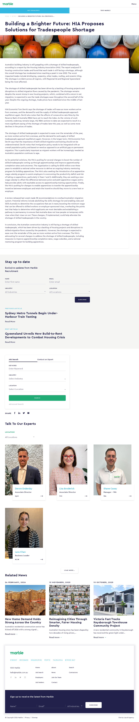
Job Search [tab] (13, 359)
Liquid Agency (129, 718)
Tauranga (58, 660)
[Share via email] (28, 413)
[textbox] (37, 378)
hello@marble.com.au (19, 672)
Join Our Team (56, 677)
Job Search (39, 672)
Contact (54, 682)
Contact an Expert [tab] (45, 359)
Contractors (73, 672)
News (14, 16)
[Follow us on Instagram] (25, 677)
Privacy (27, 718)
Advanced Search (16, 404)
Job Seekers (39, 682)
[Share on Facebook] (14, 413)
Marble (20, 718)
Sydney (13, 660)
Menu (134, 4)
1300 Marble (15, 668)
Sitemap (35, 718)
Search (71, 668)
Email (51, 279)
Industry (12, 375)
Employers (39, 677)
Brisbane (24, 660)
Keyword (13, 365)
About (54, 668)
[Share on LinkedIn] (19, 413)
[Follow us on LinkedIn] (16, 677)
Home (7, 16)
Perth (47, 660)
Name (7, 279)
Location (13, 385)
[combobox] (25, 291)
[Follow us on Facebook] (11, 677)
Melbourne (36, 660)
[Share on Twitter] (24, 413)
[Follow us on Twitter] (20, 677)
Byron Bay (70, 660)
